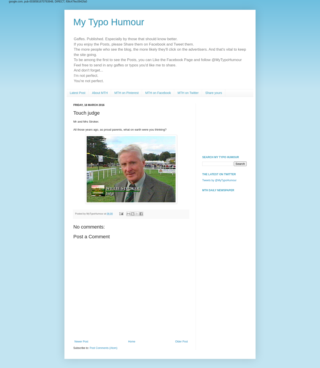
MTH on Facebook (158, 93)
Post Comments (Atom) (103, 348)
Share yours (213, 93)
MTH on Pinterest (126, 93)
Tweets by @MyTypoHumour (219, 180)
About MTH (100, 93)
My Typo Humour (108, 22)
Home (131, 341)
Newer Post (81, 341)
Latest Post (77, 93)
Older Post (181, 341)
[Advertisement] (224, 125)
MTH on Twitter (188, 93)
